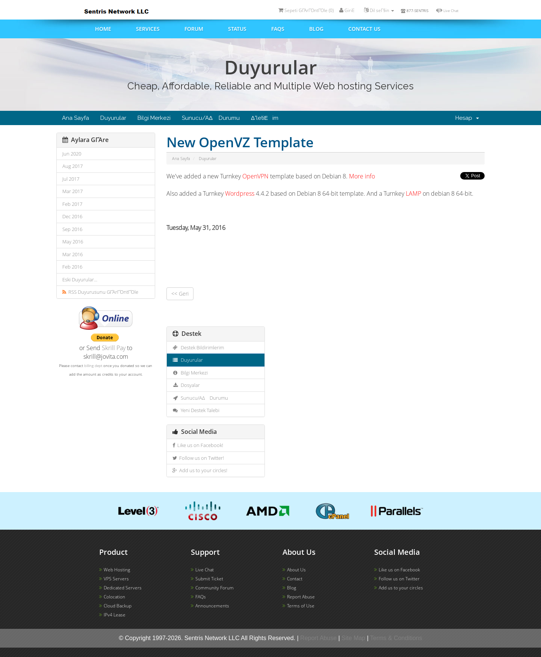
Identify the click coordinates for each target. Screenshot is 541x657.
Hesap (467, 118)
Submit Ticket (209, 578)
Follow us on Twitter (399, 578)
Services (148, 28)
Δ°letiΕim (264, 118)
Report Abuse (301, 597)
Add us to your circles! (199, 470)
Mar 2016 (72, 254)
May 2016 (72, 241)
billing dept (93, 365)
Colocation (114, 597)
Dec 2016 (72, 216)
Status (237, 28)
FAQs (277, 28)
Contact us (364, 28)
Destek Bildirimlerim (198, 347)
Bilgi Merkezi (154, 118)
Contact (294, 578)
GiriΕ (348, 10)
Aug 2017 (72, 166)
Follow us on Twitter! (198, 458)
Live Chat (450, 10)
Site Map (353, 638)
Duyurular (113, 118)
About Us (296, 569)
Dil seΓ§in (379, 10)
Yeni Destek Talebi (196, 410)
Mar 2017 (72, 191)
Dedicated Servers (123, 588)
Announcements (212, 606)
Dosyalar (186, 385)
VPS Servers (116, 578)
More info (362, 176)
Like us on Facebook (399, 569)
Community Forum (214, 588)
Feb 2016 (72, 266)
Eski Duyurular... (79, 279)
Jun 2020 (71, 153)
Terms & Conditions (396, 638)
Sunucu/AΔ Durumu (211, 118)
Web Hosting (117, 569)
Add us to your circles (401, 588)
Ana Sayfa (75, 118)
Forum (193, 28)
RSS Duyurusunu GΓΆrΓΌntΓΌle (100, 291)
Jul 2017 (70, 178)
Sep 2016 (72, 229)
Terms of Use (300, 606)
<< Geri (180, 293)
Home (103, 28)
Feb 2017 (72, 204)
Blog (316, 28)
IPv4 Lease (114, 615)
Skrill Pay (113, 348)
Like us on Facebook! (197, 445)
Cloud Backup (117, 606)
